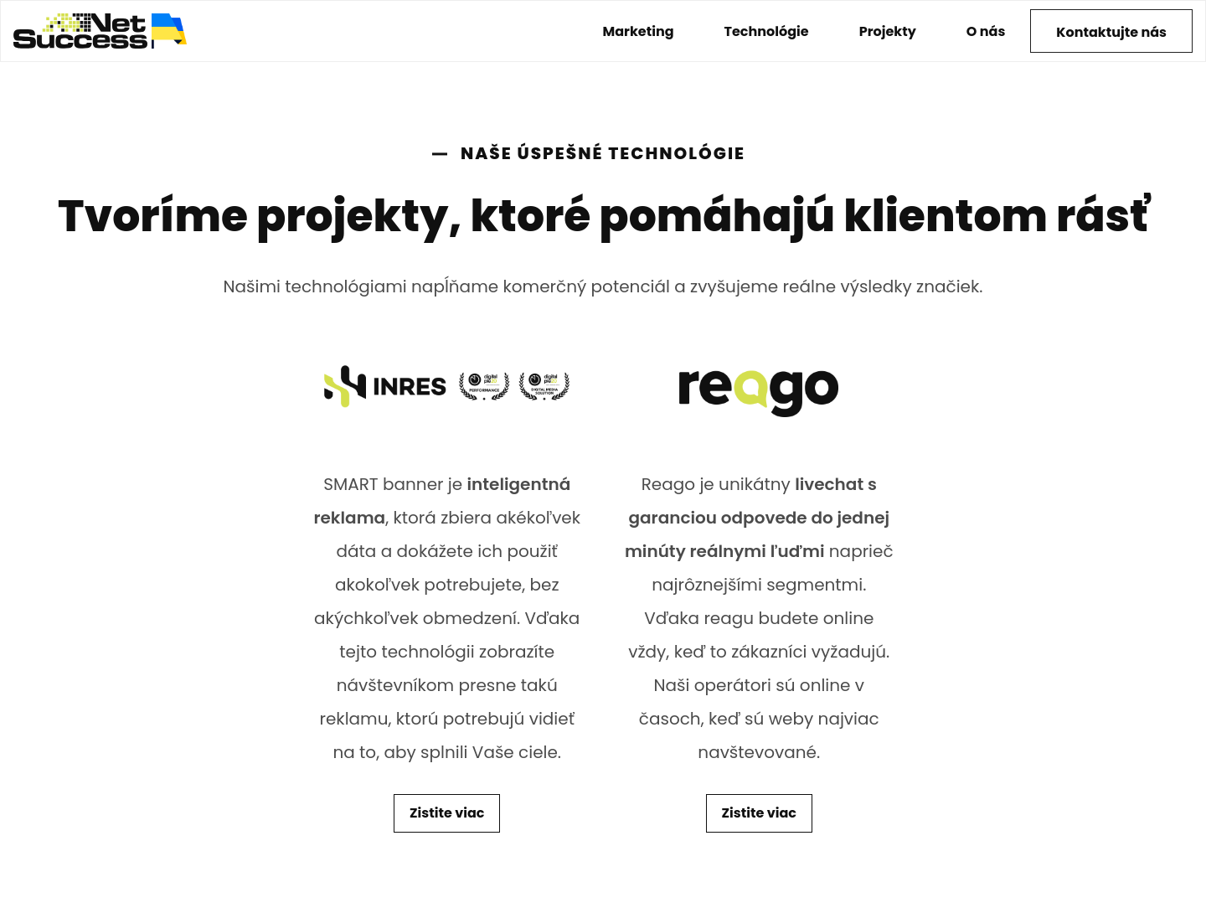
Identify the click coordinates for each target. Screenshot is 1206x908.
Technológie (766, 31)
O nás (986, 31)
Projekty (887, 31)
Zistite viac (447, 813)
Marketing (638, 31)
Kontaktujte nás (1111, 32)
